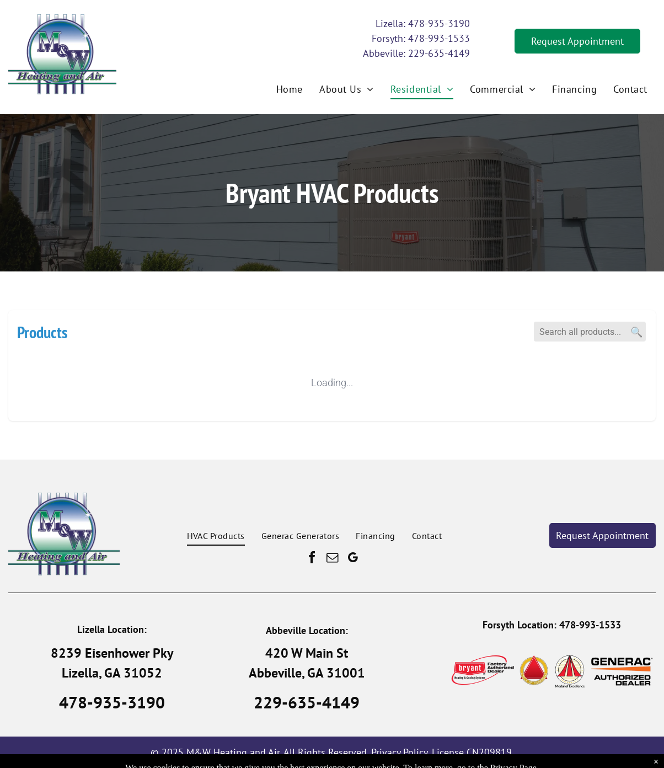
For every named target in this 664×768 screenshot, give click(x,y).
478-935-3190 (439, 23)
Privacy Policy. (400, 752)
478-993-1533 (439, 38)
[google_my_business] (352, 559)
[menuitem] (289, 88)
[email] (332, 559)
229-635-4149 (439, 53)
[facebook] (311, 559)
